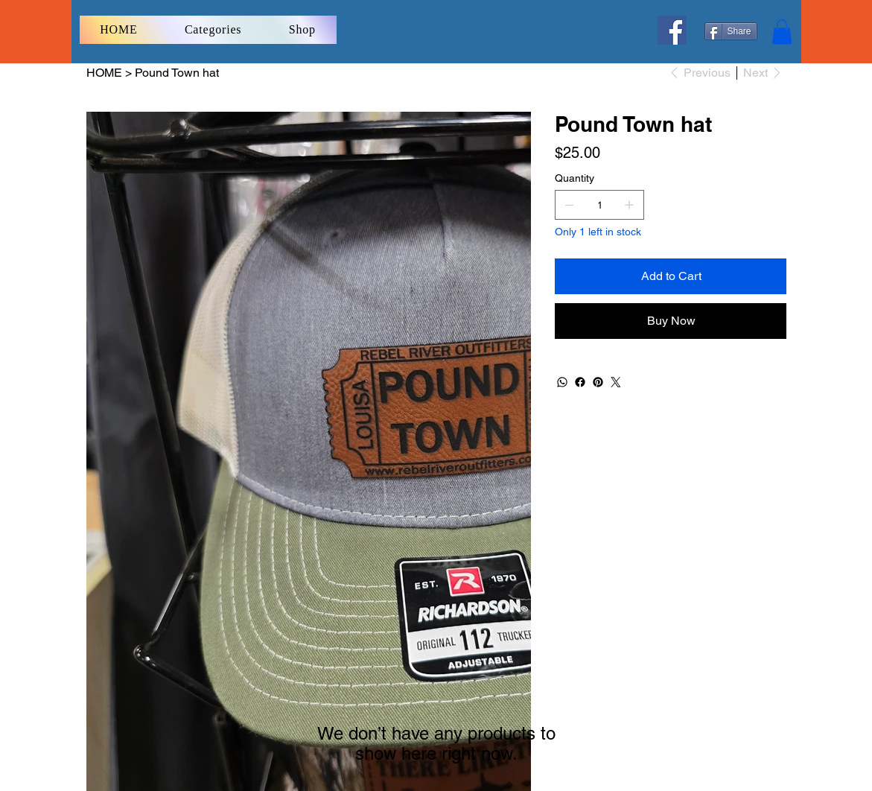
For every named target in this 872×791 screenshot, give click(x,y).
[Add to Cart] (670, 276)
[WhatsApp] (562, 382)
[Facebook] (672, 30)
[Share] (730, 31)
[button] (781, 31)
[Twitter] (615, 382)
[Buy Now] (670, 321)
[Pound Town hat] (177, 72)
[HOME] (104, 72)
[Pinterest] (598, 382)
